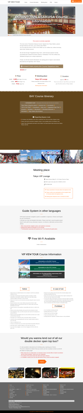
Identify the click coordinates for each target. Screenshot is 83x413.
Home (25, 2)
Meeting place (44, 2)
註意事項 (45, 393)
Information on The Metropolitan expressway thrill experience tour (47, 275)
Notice (27, 394)
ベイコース (12, 386)
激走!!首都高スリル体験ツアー (15, 389)
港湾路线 (62, 386)
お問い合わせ (12, 396)
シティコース (12, 387)
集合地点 (62, 390)
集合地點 (45, 390)
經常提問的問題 (46, 392)
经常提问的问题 (63, 392)
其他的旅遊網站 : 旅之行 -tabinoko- (50, 394)
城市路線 (45, 387)
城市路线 (62, 387)
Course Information (34, 2)
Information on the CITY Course (47, 268)
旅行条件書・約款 (13, 394)
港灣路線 (45, 386)
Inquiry (56, 2)
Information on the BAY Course (47, 262)
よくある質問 (12, 392)
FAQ (51, 2)
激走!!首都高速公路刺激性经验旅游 (67, 389)
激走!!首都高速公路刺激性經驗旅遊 (50, 389)
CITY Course (29, 387)
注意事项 (62, 393)
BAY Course (28, 386)
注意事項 (11, 393)
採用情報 (11, 397)
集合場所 (11, 390)
